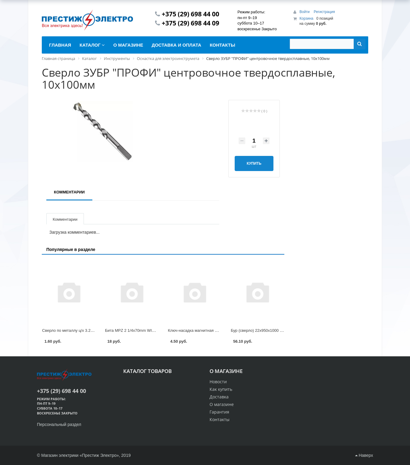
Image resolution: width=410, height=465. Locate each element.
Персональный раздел (59, 424)
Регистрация (324, 12)
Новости (218, 381)
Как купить (221, 389)
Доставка (219, 397)
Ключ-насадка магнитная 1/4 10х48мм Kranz (208, 330)
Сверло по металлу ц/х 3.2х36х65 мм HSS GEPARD (89, 330)
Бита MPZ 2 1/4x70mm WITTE (132, 330)
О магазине (222, 404)
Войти (305, 12)
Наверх (364, 455)
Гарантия (219, 412)
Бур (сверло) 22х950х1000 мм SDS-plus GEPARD (275, 330)
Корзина (306, 18)
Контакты (220, 419)
